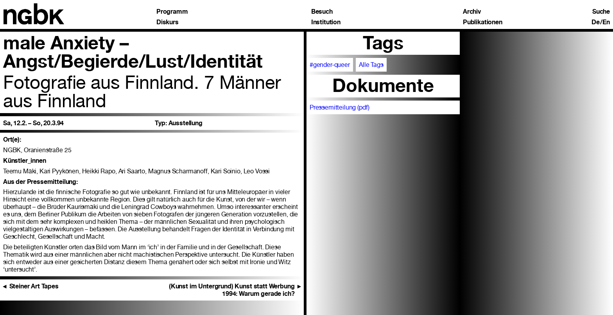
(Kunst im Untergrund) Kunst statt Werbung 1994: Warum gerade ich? (235, 290)
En (606, 22)
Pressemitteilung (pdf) (339, 107)
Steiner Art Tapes (30, 286)
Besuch (322, 12)
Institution (326, 22)
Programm (172, 12)
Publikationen (482, 22)
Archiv (472, 12)
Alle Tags (371, 64)
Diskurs (167, 22)
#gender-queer (330, 64)
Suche (601, 12)
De (595, 22)
